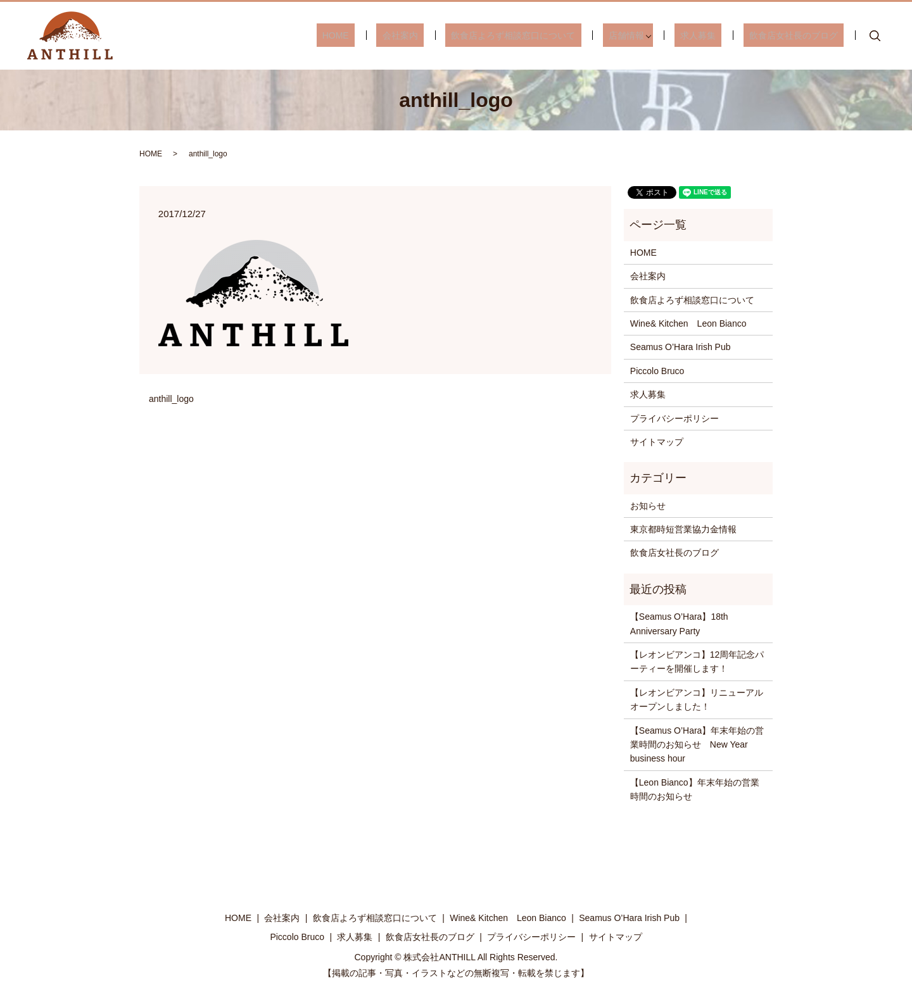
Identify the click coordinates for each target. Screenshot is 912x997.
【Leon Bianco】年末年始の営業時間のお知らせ (694, 789)
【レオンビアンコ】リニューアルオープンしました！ (696, 699)
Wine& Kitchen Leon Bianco (688, 323)
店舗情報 (650, 35)
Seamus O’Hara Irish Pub (680, 347)
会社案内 (446, 35)
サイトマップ (656, 442)
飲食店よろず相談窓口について (548, 35)
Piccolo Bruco (657, 371)
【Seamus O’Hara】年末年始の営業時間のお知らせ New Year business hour (697, 744)
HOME (393, 35)
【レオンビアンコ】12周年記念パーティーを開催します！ (697, 661)
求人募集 (715, 35)
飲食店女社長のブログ (799, 35)
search (875, 36)
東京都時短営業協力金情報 (683, 529)
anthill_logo (171, 399)
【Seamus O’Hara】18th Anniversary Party (679, 623)
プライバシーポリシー (674, 418)
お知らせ (648, 506)
